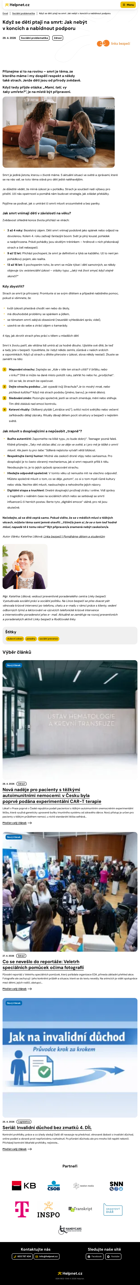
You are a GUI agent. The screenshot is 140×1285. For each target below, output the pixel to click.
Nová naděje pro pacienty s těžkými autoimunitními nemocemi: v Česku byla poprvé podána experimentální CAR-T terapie (52, 795)
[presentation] (70, 720)
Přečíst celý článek (15, 823)
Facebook (95, 1256)
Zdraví (58, 38)
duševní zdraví (14, 638)
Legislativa (24, 1121)
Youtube (113, 1256)
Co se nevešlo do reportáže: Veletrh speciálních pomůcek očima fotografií (43, 964)
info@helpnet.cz (46, 1256)
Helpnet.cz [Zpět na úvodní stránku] (20, 4)
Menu (130, 5)
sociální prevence (48, 638)
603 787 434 (22, 1256)
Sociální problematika (23, 13)
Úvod (5, 13)
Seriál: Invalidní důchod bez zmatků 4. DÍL (47, 1128)
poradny (31, 638)
